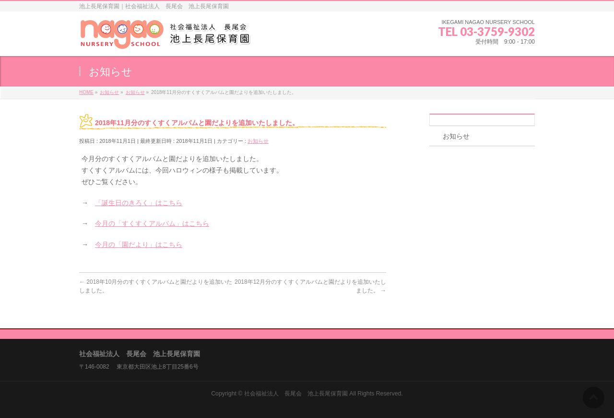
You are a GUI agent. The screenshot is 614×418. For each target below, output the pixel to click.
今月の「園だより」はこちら (138, 244)
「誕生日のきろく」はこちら (138, 203)
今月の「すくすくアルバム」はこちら (152, 223)
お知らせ (258, 141)
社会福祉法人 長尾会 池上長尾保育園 (296, 393)
